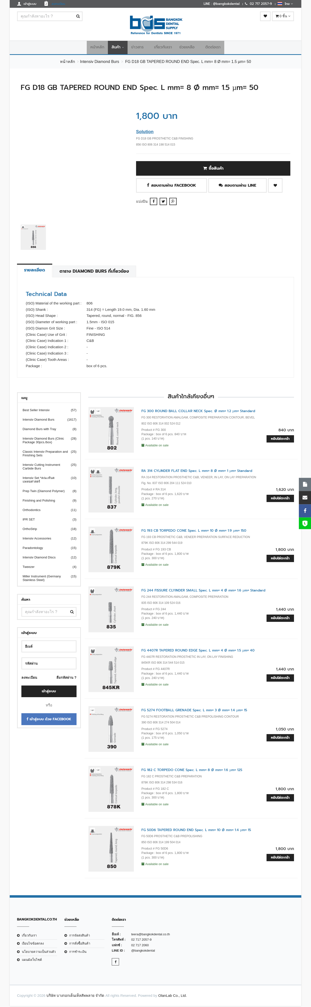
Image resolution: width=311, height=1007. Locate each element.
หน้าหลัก (97, 48)
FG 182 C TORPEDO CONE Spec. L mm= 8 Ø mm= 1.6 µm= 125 (191, 771)
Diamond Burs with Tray (46, 430)
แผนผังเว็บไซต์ (32, 961)
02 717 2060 (140, 946)
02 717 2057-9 (141, 941)
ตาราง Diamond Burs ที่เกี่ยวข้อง (99, 272)
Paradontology (46, 549)
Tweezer (46, 568)
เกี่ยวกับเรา (163, 48)
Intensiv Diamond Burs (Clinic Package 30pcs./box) (46, 441)
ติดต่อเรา (213, 48)
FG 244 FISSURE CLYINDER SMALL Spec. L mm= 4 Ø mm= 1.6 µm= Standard (203, 591)
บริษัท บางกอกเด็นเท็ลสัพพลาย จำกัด (75, 997)
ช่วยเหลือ (187, 48)
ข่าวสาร (137, 48)
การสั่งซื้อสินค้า (79, 944)
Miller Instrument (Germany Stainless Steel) (46, 579)
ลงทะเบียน (29, 679)
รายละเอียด (36, 271)
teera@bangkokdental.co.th (150, 935)
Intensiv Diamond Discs (46, 558)
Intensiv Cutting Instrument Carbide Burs (46, 467)
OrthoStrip (46, 530)
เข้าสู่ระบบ (49, 692)
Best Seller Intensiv (46, 411)
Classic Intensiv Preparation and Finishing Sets (46, 454)
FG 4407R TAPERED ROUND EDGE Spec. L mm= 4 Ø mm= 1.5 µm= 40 (198, 651)
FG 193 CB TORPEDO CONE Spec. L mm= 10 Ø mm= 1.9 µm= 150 (193, 531)
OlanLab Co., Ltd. (172, 997)
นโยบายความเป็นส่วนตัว (39, 953)
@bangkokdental (143, 951)
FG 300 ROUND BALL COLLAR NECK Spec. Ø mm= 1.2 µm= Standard (198, 412)
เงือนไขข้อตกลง (33, 944)
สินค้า (116, 48)
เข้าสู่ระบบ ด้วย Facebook (48, 720)
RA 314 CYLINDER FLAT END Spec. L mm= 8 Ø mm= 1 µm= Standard (196, 471)
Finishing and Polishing (46, 502)
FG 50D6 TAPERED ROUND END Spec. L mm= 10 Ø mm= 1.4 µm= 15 (196, 830)
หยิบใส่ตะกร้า (280, 439)
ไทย (285, 3)
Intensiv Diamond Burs (99, 63)
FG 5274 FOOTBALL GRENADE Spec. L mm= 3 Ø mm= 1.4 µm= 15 (194, 711)
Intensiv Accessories (46, 539)
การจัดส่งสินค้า (79, 936)
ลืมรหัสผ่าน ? (66, 679)
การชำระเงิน (77, 953)
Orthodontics (46, 511)
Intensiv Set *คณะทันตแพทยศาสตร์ (46, 481)
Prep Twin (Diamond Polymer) (46, 492)
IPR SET (46, 520)
